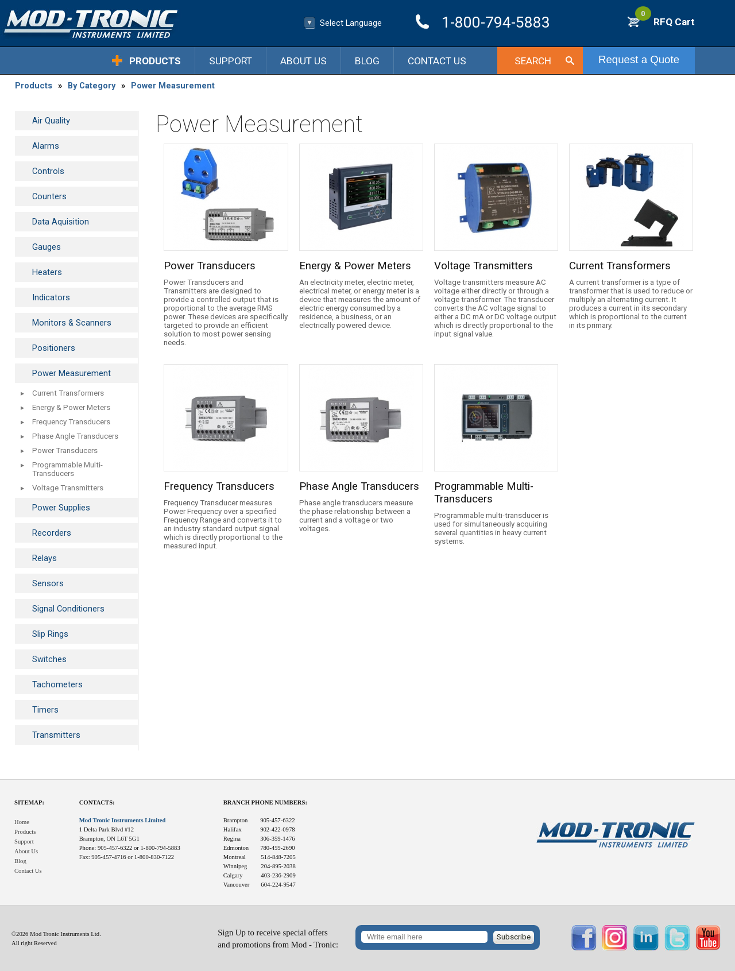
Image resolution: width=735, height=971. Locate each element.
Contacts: (97, 802)
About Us (303, 61)
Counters (49, 196)
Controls (48, 171)
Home (21, 822)
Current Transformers (68, 393)
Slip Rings (50, 634)
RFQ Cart (665, 22)
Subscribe (514, 937)
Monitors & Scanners (71, 323)
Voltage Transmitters (67, 487)
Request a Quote (638, 59)
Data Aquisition (60, 221)
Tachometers (57, 684)
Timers (45, 710)
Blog (367, 61)
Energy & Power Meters (71, 407)
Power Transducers (65, 450)
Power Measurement (173, 85)
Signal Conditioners (68, 609)
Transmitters (56, 735)
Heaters (47, 272)
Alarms (45, 146)
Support (230, 61)
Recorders (51, 533)
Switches (49, 659)
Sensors (48, 583)
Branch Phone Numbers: (265, 802)
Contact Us (437, 61)
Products (155, 61)
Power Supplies (61, 507)
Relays (44, 558)
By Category (91, 85)
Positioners (53, 348)
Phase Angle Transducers (75, 436)
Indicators (51, 297)
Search (532, 61)
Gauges (46, 247)
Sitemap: (29, 802)
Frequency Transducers (71, 421)
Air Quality (51, 120)
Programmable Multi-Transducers (67, 469)
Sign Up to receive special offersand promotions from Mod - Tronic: (278, 938)
